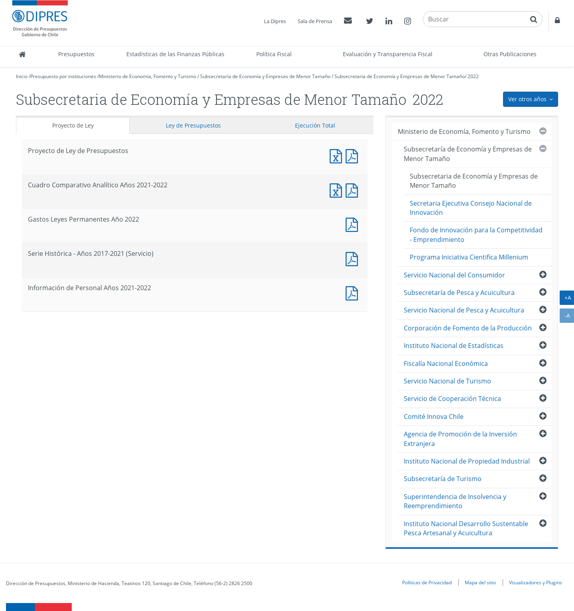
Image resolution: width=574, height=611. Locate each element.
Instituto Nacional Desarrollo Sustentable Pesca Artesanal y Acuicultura (466, 528)
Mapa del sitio (480, 582)
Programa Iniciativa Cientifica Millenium (469, 257)
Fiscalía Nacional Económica (446, 363)
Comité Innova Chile (434, 416)
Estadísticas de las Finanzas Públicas (175, 54)
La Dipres (275, 21)
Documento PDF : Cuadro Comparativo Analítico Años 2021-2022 (354, 189)
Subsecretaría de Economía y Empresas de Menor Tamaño (265, 76)
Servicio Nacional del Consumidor (454, 275)
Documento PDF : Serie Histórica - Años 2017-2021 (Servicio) (354, 258)
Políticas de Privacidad (427, 582)
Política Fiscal (274, 54)
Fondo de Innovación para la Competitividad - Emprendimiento (476, 235)
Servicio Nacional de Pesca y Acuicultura (464, 310)
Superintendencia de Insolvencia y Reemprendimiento (455, 501)
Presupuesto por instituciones (63, 76)
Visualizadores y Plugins (535, 582)
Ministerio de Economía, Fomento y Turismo (147, 76)
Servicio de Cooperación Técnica (452, 398)
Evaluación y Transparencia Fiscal (387, 54)
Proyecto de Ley (73, 125)
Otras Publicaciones (510, 54)
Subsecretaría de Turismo (443, 478)
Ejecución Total (315, 125)
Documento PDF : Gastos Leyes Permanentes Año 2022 (354, 224)
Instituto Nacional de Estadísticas (453, 345)
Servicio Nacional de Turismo (447, 381)
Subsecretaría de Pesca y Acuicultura (459, 292)
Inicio (22, 76)
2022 (473, 76)
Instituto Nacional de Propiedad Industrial (467, 461)
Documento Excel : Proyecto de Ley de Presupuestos (338, 155)
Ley (193, 125)
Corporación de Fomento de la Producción (468, 328)
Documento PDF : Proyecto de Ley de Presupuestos (354, 155)
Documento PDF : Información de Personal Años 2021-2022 (354, 292)
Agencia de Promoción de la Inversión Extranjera (460, 439)
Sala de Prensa (315, 21)
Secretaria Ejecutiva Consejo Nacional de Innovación (471, 208)
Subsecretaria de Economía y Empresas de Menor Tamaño (399, 76)
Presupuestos (76, 54)
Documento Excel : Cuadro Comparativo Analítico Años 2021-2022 (338, 189)
